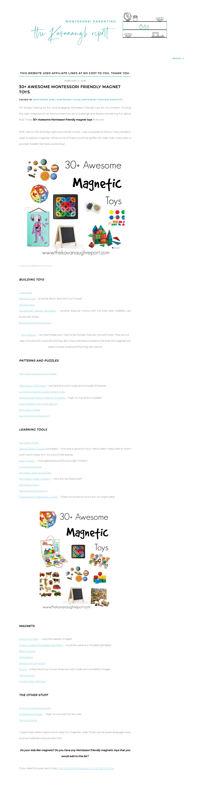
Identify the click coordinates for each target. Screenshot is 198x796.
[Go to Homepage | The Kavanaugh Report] (99, 48)
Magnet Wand (27, 720)
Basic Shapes (27, 651)
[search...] (178, 58)
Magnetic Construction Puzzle (37, 373)
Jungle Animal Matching (34, 415)
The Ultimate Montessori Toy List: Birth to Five (85, 768)
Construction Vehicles (32, 681)
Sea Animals (26, 675)
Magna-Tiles (27, 298)
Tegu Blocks (28, 334)
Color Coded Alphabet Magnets (40, 645)
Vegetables (25, 657)
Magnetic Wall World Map (34, 472)
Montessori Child (68, 99)
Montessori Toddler (94, 99)
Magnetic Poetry (29, 484)
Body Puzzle (26, 460)
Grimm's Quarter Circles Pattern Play (41, 391)
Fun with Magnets (30, 466)
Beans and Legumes (31, 663)
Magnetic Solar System (34, 478)
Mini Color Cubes (29, 409)
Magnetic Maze (28, 442)
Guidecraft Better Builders (37, 310)
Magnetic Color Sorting (33, 490)
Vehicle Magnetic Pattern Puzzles (42, 397)
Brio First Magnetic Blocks (35, 322)
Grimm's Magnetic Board (34, 708)
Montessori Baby (44, 99)
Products (116, 99)
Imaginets (25, 292)
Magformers (26, 304)
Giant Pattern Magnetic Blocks (37, 403)
